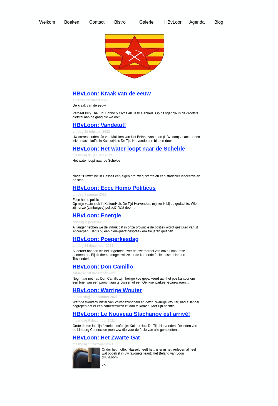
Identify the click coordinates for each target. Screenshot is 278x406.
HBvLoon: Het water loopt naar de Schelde (129, 149)
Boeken (71, 22)
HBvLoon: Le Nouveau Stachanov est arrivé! (131, 314)
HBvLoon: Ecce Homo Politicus (114, 188)
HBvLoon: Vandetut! (99, 125)
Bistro (120, 22)
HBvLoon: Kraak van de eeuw (112, 93)
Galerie (146, 22)
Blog (218, 22)
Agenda (197, 22)
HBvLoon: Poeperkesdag (106, 239)
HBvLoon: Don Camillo (103, 267)
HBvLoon (173, 22)
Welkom (47, 22)
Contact (97, 22)
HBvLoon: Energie (97, 215)
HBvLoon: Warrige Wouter (107, 290)
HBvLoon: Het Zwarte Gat (106, 337)
